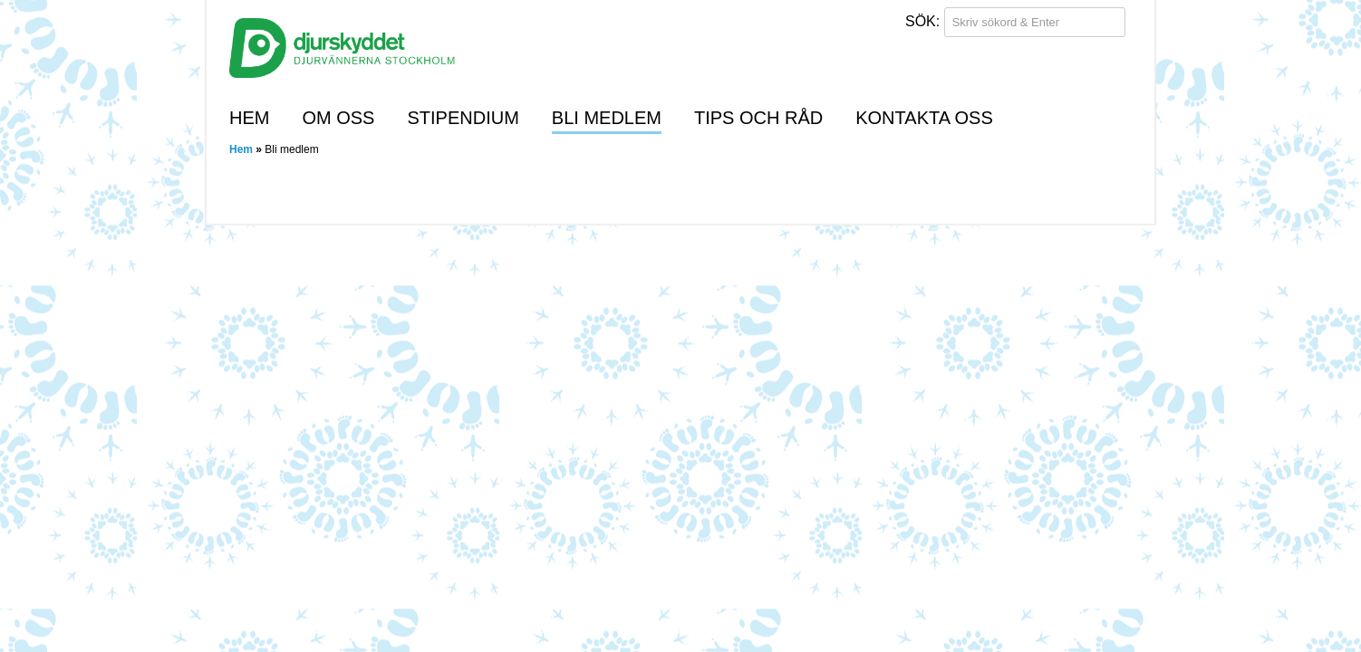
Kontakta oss (924, 118)
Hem (249, 118)
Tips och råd (758, 118)
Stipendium (462, 118)
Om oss (338, 118)
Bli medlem (606, 118)
